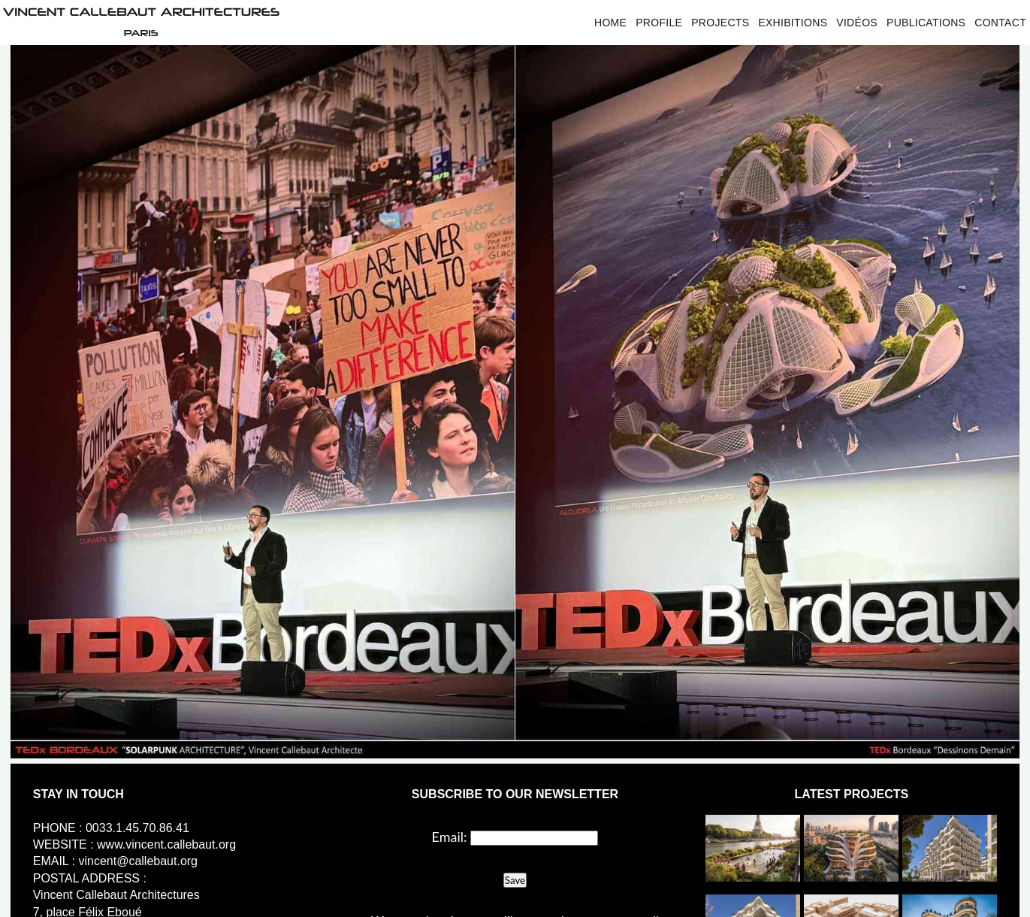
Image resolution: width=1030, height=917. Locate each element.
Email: (449, 836)
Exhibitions (792, 23)
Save (515, 880)
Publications (926, 23)
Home (610, 23)
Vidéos (856, 23)
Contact (1000, 23)
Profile (659, 23)
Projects (720, 23)
